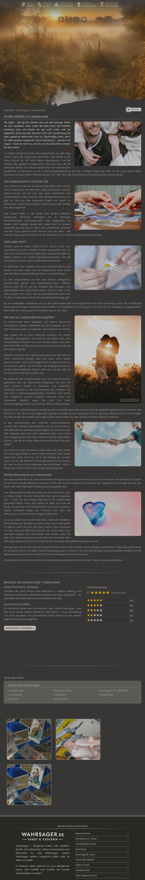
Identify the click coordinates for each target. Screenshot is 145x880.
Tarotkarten (67, 306)
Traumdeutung (62, 690)
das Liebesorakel (19, 537)
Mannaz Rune (83, 788)
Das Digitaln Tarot (85, 809)
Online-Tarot (82, 819)
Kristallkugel (15, 694)
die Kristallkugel (132, 303)
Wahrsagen (22, 110)
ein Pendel (24, 342)
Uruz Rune (81, 804)
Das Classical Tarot (86, 830)
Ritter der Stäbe (84, 835)
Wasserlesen (61, 698)
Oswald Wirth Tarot (86, 798)
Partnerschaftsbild (86, 846)
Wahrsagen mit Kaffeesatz (113, 690)
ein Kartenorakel (35, 450)
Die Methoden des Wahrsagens (24, 685)
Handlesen (60, 694)
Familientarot (83, 825)
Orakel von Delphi (55, 200)
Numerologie (16, 690)
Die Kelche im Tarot (86, 793)
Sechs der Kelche (85, 814)
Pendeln (13, 698)
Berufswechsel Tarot (87, 841)
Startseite (9, 110)
